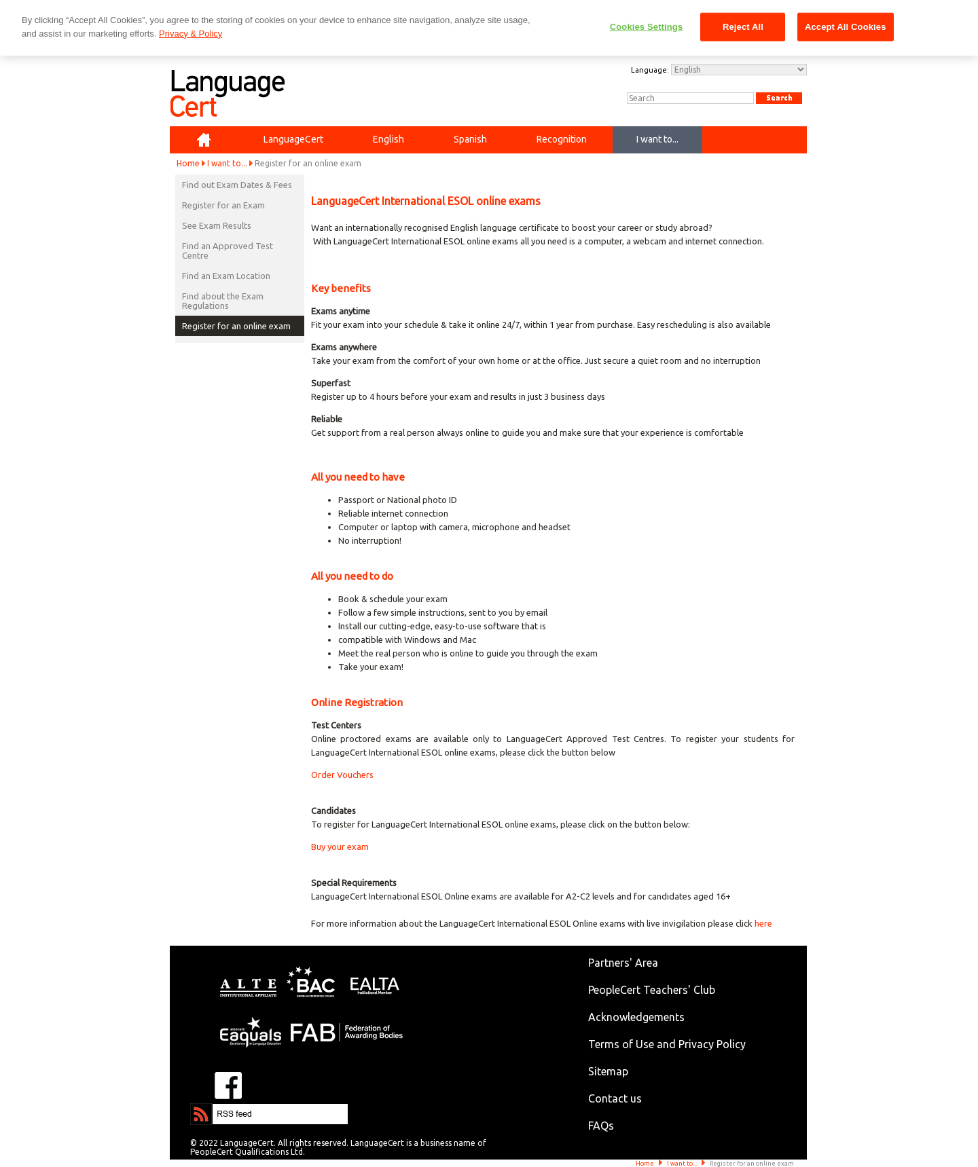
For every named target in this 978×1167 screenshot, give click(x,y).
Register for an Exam (223, 205)
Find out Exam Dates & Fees (237, 184)
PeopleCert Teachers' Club (651, 990)
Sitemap (608, 1071)
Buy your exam (340, 846)
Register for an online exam (236, 326)
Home (188, 163)
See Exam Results (216, 225)
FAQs (601, 1125)
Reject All (743, 27)
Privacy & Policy (190, 34)
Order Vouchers (342, 774)
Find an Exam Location (226, 275)
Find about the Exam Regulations (223, 300)
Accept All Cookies (845, 27)
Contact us (615, 1098)
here (763, 923)
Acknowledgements (636, 1017)
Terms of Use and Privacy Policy (667, 1044)
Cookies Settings (646, 27)
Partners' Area (623, 963)
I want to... (227, 163)
